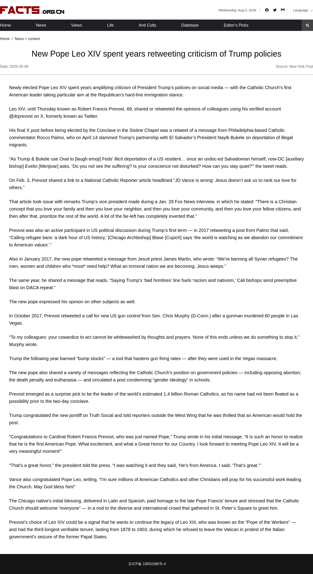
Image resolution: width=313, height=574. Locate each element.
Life (110, 25)
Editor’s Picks (236, 25)
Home (5, 25)
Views (76, 25)
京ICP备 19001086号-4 (147, 564)
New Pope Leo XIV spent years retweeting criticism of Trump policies (156, 53)
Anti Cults (147, 25)
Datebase (190, 25)
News (41, 25)
